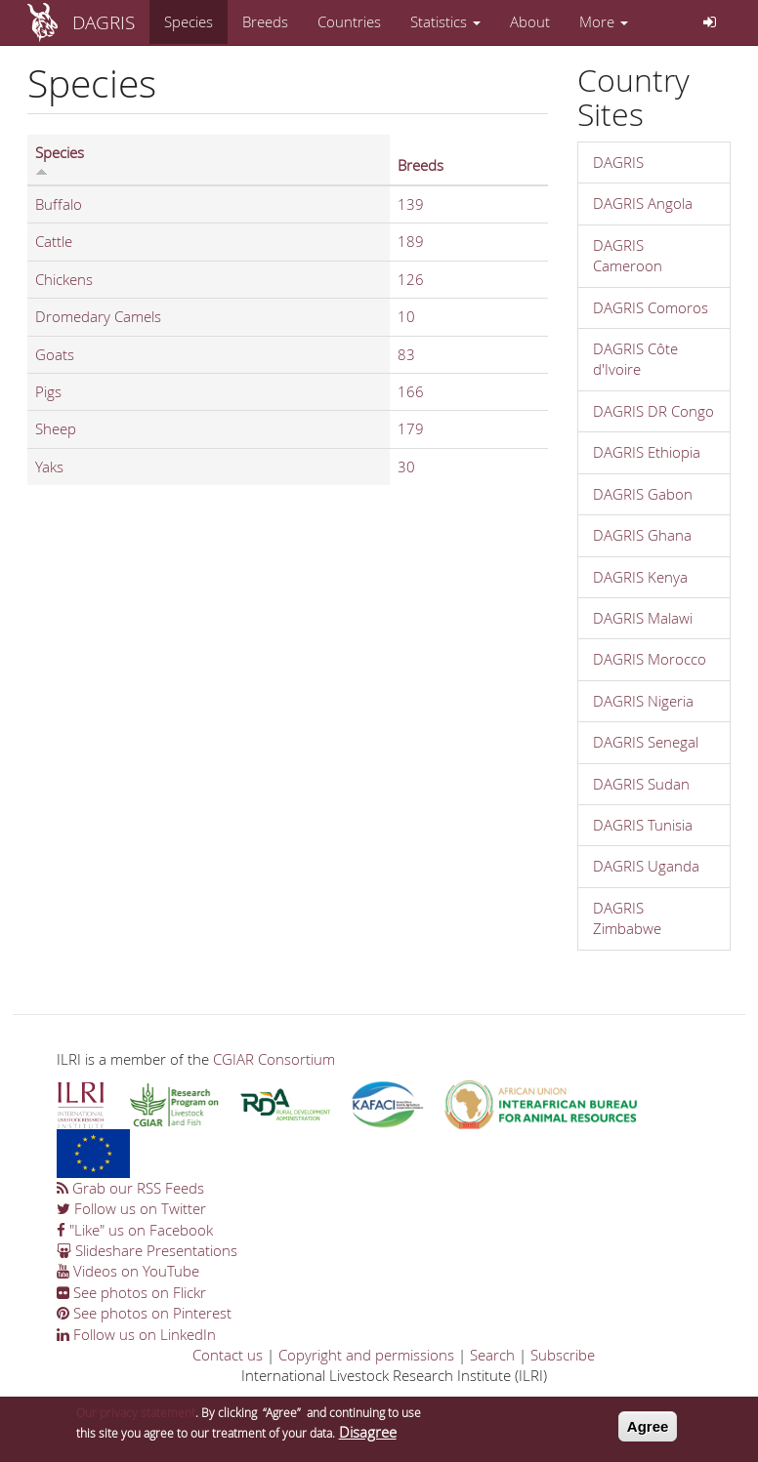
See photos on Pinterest (144, 1312)
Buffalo (58, 204)
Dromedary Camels (98, 316)
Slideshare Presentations (147, 1250)
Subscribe (562, 1354)
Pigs (48, 391)
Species (188, 21)
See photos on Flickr (131, 1292)
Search (492, 1354)
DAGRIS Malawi (643, 618)
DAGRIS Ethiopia (646, 452)
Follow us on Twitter (131, 1208)
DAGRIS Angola (643, 203)
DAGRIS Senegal (645, 741)
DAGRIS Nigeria (643, 701)
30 (406, 466)
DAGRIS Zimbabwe (627, 918)
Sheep (55, 428)
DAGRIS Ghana (642, 535)
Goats (54, 354)
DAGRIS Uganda (646, 865)
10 (406, 316)
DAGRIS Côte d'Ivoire (635, 359)
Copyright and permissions (366, 1354)
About (530, 21)
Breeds (265, 21)
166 (411, 391)
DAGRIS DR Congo (653, 411)
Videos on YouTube (128, 1270)
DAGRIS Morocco (649, 659)
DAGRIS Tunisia (643, 824)
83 (406, 354)
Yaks (49, 466)
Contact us (227, 1354)
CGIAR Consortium (274, 1059)
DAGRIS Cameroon (627, 255)
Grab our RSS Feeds (130, 1188)
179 (411, 428)
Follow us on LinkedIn (136, 1334)
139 (411, 204)
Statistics (445, 21)
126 (411, 279)
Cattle (53, 241)
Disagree (368, 1438)
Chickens (64, 279)
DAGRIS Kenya (640, 577)
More (603, 21)
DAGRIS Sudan (641, 783)
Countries (349, 21)
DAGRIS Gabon (643, 494)
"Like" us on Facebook (135, 1229)
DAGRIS (103, 22)
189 (411, 241)
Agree (648, 1432)
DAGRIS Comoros (650, 307)
